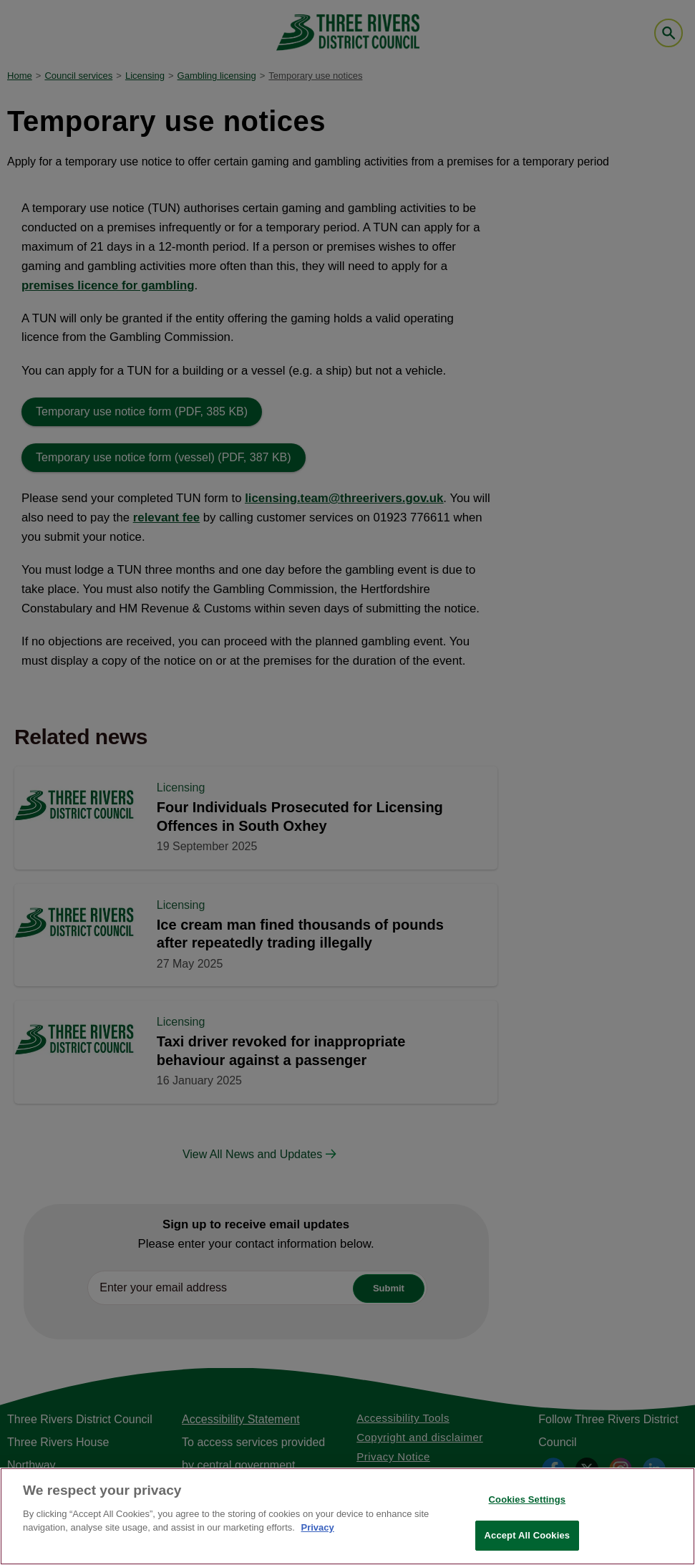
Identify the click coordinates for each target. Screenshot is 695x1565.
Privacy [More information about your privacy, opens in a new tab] (317, 1527)
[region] (347, 1516)
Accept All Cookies (527, 1535)
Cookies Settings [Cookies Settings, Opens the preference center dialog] (527, 1499)
